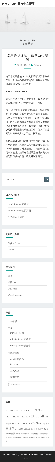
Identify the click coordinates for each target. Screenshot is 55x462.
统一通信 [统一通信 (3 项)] (27, 434)
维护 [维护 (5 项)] (33, 433)
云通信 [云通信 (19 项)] (10, 429)
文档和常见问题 (16, 359)
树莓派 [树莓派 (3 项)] (18, 434)
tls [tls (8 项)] (16, 423)
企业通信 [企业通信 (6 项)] (19, 429)
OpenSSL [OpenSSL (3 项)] (25, 417)
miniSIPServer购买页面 (19, 210)
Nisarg (27, 458)
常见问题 (14, 370)
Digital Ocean (14, 243)
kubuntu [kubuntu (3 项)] (8, 417)
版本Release (14, 384)
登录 (10, 276)
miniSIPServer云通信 (18, 204)
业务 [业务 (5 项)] (43, 423)
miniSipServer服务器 (20, 345)
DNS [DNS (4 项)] (28, 410)
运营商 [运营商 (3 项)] (27, 437)
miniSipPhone (17, 332)
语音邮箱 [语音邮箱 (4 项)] (16, 437)
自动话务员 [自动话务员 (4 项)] (39, 433)
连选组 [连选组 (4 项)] (33, 437)
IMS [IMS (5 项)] (32, 410)
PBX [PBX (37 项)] (31, 416)
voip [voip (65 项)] (34, 422)
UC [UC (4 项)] (29, 423)
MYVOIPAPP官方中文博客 (18, 3)
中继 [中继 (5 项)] (47, 423)
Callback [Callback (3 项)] (8, 410)
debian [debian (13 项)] (23, 410)
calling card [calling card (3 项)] (15, 410)
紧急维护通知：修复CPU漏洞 (27, 57)
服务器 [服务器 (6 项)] (12, 433)
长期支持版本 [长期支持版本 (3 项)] (40, 437)
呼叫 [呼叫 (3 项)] (39, 429)
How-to (14, 364)
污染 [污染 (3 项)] (22, 434)
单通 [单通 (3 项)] (28, 429)
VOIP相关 (12, 321)
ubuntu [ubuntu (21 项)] (23, 423)
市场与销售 (13, 353)
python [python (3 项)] (37, 417)
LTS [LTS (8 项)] (20, 416)
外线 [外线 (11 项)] (43, 428)
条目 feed (12, 282)
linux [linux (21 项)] (15, 416)
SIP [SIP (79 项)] (42, 416)
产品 (10, 327)
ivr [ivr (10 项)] (42, 410)
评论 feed (12, 288)
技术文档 (14, 376)
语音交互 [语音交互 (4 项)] (9, 437)
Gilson (37, 65)
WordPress (37, 454)
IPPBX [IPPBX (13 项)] (37, 410)
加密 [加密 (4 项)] (25, 429)
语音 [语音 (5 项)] (46, 433)
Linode (11, 249)
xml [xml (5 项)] (39, 423)
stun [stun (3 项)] (13, 424)
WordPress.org (15, 294)
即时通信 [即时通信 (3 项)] (34, 429)
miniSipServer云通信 (20, 339)
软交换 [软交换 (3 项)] (22, 437)
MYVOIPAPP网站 (16, 216)
